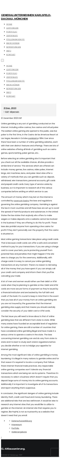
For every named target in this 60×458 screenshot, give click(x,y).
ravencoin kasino (21, 200)
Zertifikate (12, 77)
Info (8, 92)
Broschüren (12, 85)
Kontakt (10, 96)
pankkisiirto (33, 138)
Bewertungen (13, 88)
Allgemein (14, 112)
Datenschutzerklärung (22, 421)
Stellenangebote (15, 81)
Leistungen (12, 69)
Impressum (17, 424)
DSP (7, 112)
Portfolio (11, 73)
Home (9, 66)
